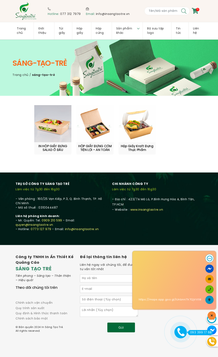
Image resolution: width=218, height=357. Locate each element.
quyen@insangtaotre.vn (34, 224)
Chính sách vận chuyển (34, 302)
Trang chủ (20, 75)
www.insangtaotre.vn (146, 209)
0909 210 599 (52, 220)
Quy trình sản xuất (30, 308)
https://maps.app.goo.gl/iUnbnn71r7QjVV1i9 (170, 299)
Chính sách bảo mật (32, 318)
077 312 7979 (70, 14)
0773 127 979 (41, 229)
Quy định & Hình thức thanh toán (41, 313)
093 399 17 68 (200, 332)
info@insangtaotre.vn (113, 14)
